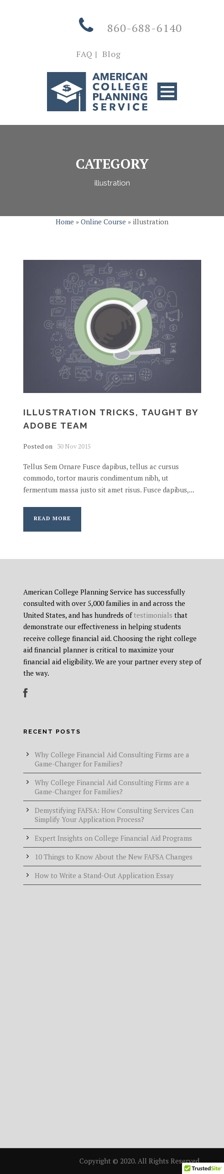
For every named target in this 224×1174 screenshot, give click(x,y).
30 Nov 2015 (74, 446)
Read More (52, 518)
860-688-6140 (144, 28)
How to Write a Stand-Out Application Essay (104, 875)
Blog (110, 53)
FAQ (84, 53)
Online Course (103, 221)
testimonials (153, 615)
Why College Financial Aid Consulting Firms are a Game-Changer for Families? (112, 759)
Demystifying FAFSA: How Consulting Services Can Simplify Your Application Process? (114, 815)
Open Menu (167, 91)
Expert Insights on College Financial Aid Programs (113, 838)
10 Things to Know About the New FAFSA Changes (114, 856)
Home (65, 221)
